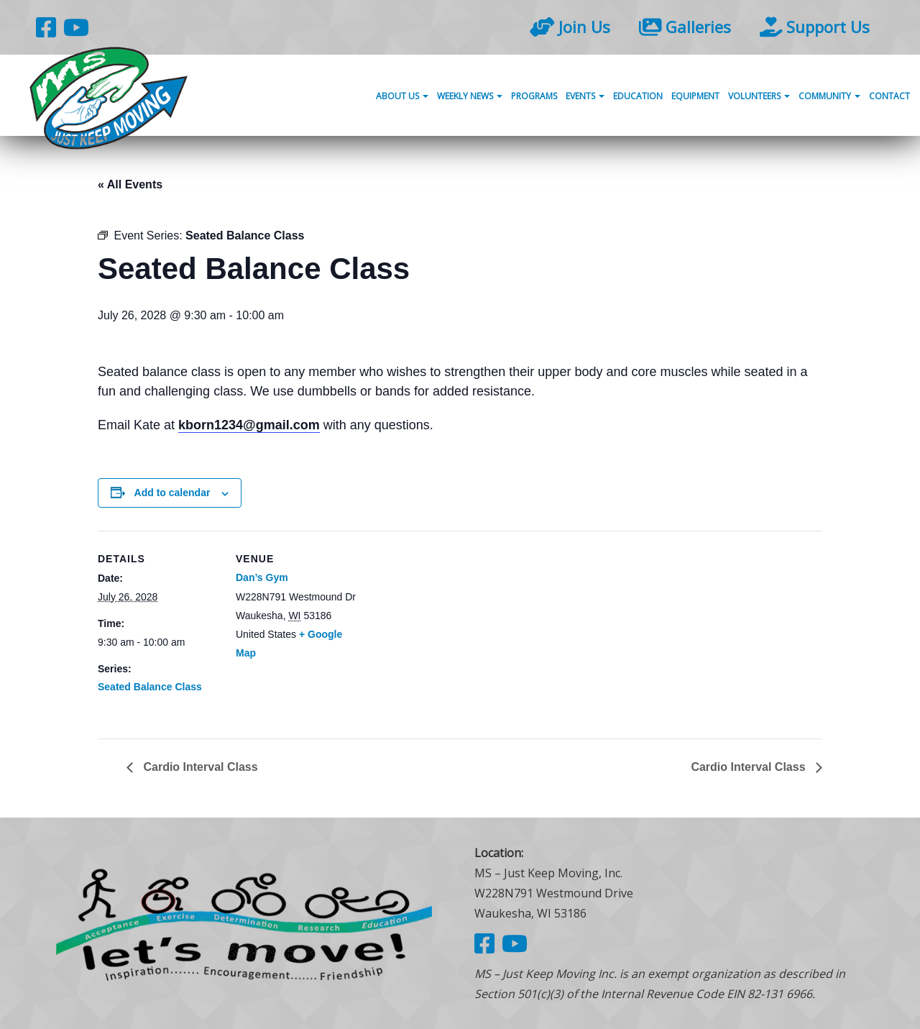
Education (638, 96)
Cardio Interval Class (199, 767)
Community (829, 96)
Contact (889, 96)
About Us (402, 96)
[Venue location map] (449, 630)
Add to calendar (172, 492)
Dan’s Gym (262, 577)
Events (585, 96)
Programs (534, 96)
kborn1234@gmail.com (249, 425)
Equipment (695, 96)
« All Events (130, 184)
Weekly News (469, 96)
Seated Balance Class (150, 686)
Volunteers (759, 96)
